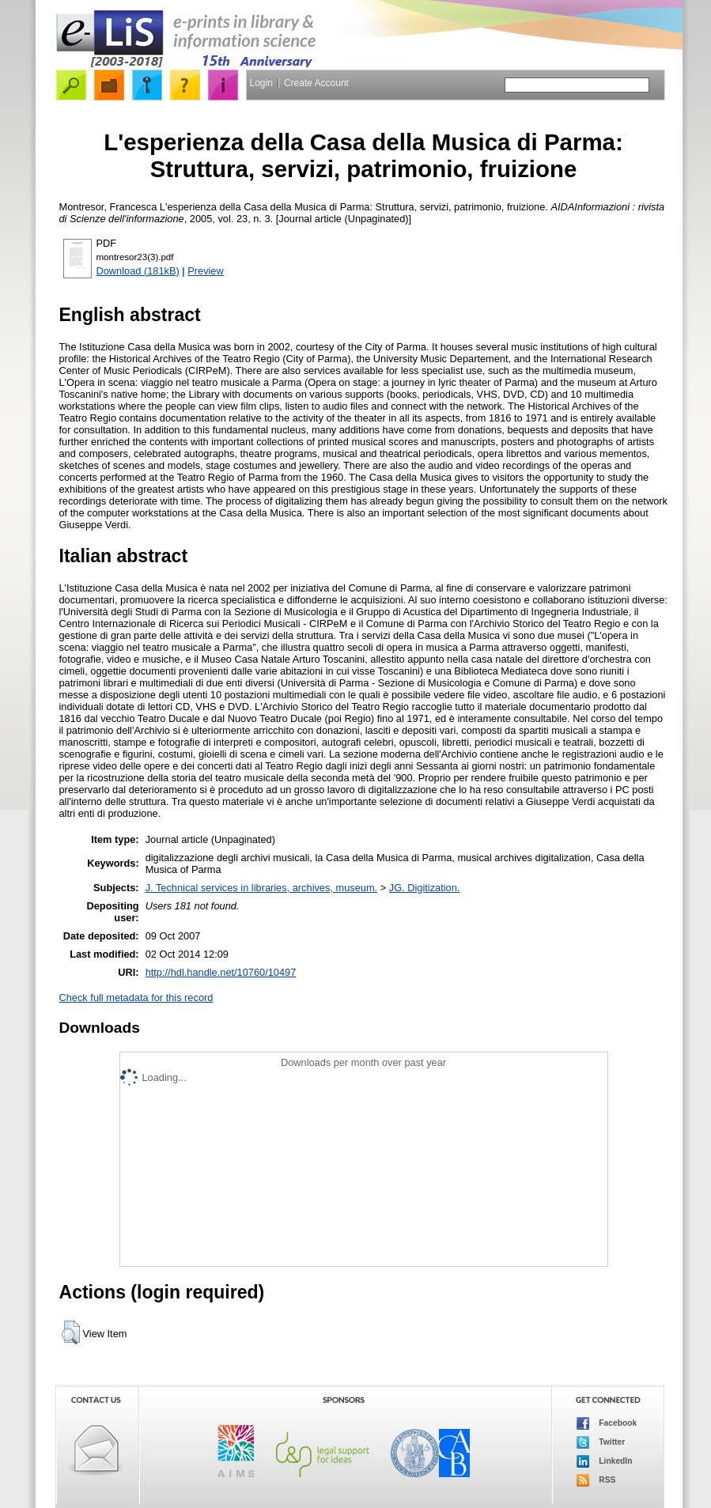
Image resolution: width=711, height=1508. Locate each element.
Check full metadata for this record (136, 997)
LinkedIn (605, 1461)
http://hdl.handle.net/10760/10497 (221, 972)
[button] (71, 1332)
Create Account (316, 83)
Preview (205, 271)
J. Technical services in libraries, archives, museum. (262, 888)
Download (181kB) (138, 271)
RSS (596, 1480)
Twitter (601, 1442)
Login (261, 83)
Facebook (607, 1423)
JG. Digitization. (424, 888)
